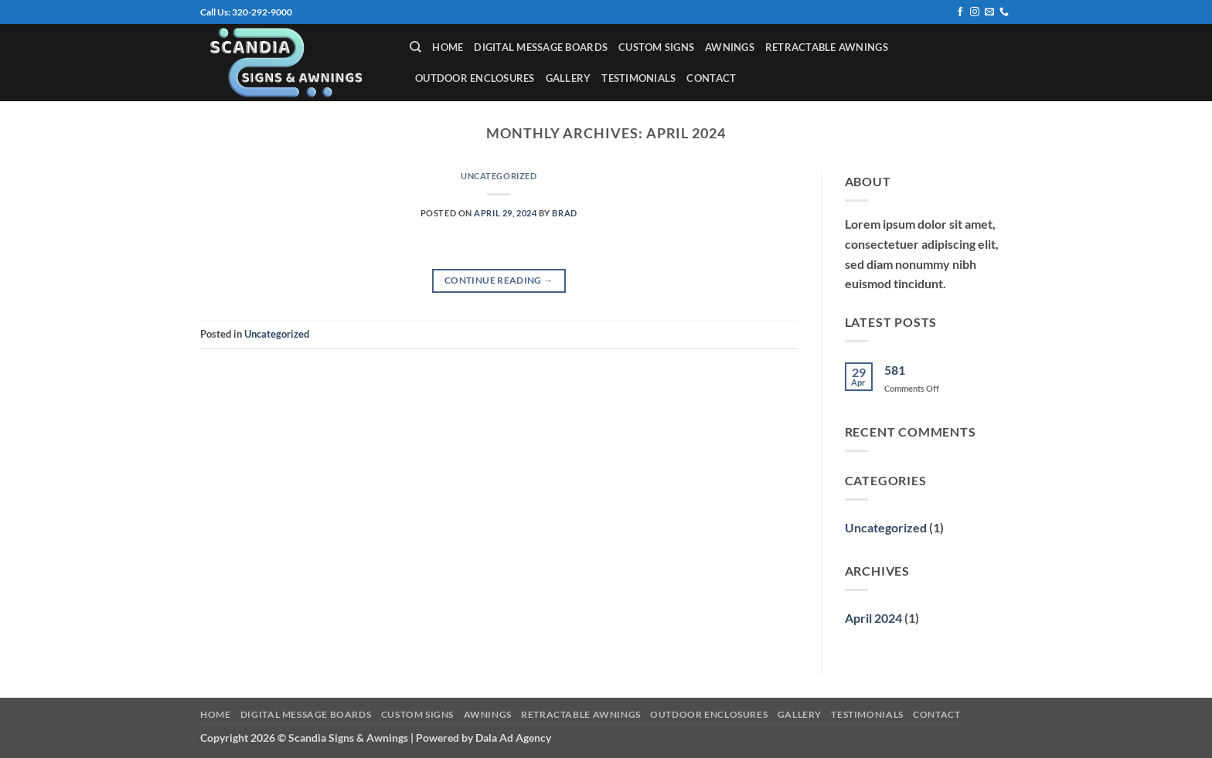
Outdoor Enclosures (475, 78)
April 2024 (873, 617)
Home (447, 47)
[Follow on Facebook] (960, 12)
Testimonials (638, 78)
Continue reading (498, 280)
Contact (711, 78)
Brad (564, 213)
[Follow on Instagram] (974, 12)
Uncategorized (498, 176)
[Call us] (1004, 12)
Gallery (568, 78)
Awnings (729, 47)
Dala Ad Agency (513, 737)
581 (894, 369)
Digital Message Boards (541, 47)
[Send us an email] (989, 12)
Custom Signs (656, 47)
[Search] (415, 47)
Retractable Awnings (826, 47)
